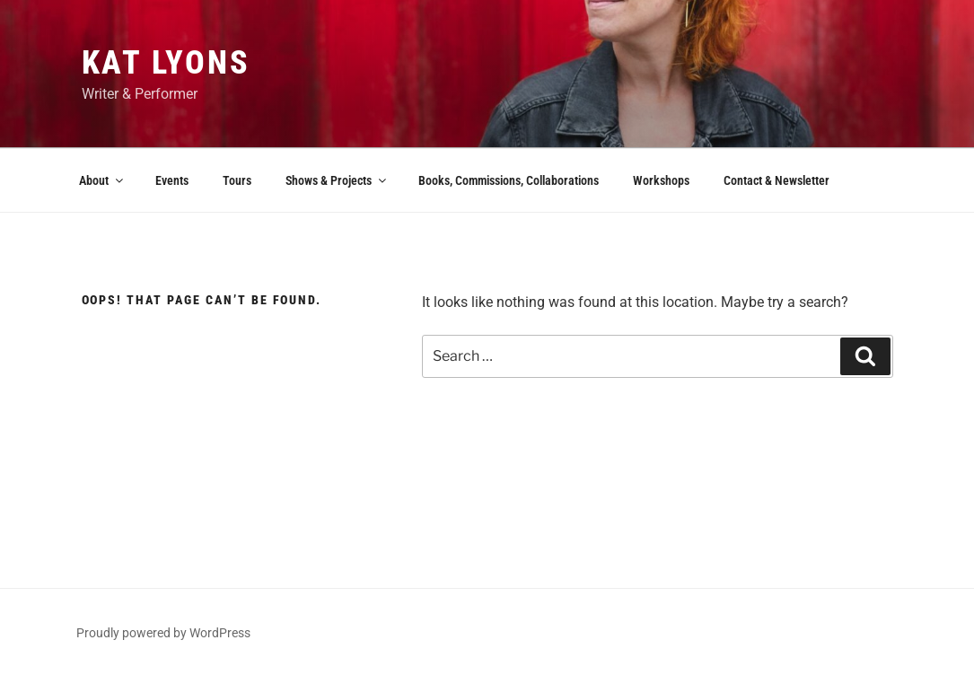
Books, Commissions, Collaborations (508, 180)
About (102, 180)
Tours (237, 180)
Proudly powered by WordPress (163, 633)
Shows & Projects (337, 180)
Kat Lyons (166, 63)
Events (172, 180)
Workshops (661, 180)
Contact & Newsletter (776, 180)
